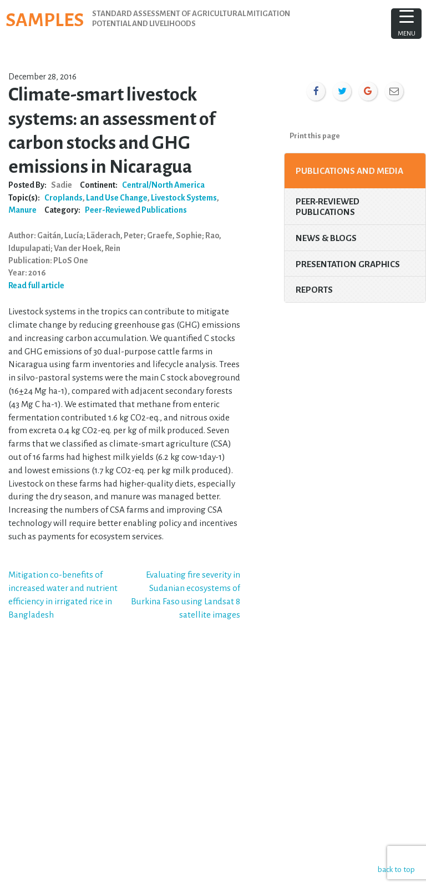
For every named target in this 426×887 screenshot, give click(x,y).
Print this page (315, 136)
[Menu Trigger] (406, 23)
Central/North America (163, 185)
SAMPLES (45, 20)
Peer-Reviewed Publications (136, 210)
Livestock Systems (184, 197)
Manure (22, 210)
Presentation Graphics (348, 264)
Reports (314, 289)
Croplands (63, 197)
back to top (395, 869)
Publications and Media (349, 171)
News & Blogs (326, 238)
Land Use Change (117, 197)
